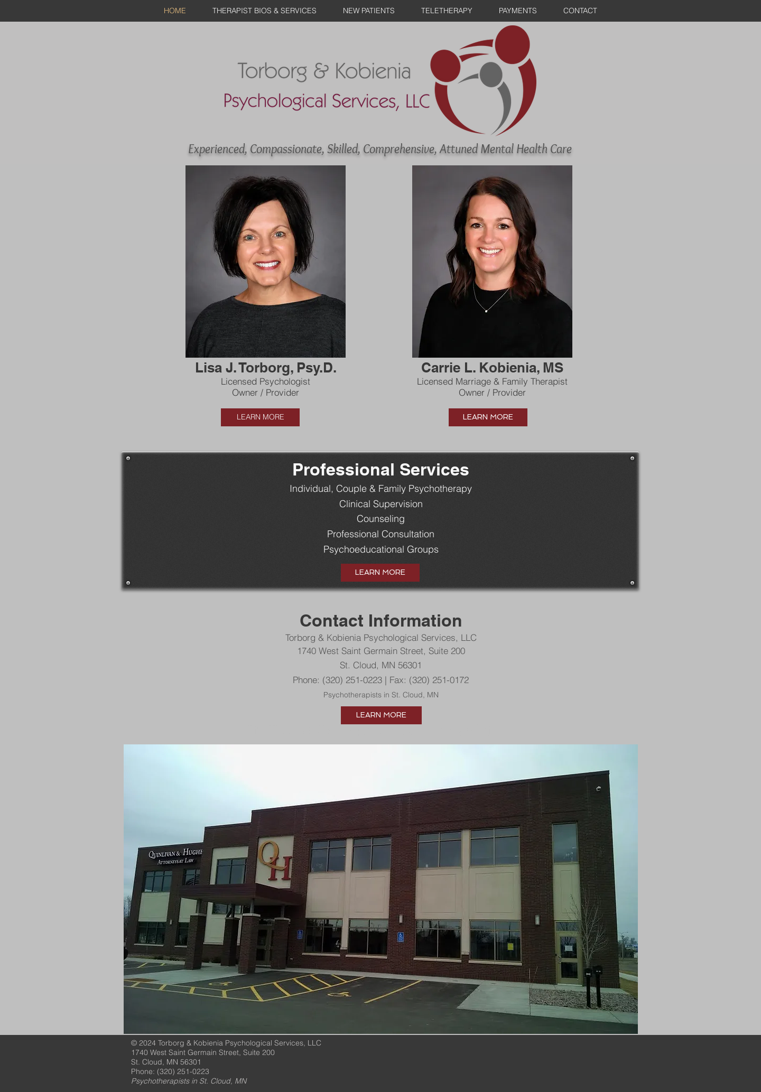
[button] (265, 287)
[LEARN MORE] (260, 417)
